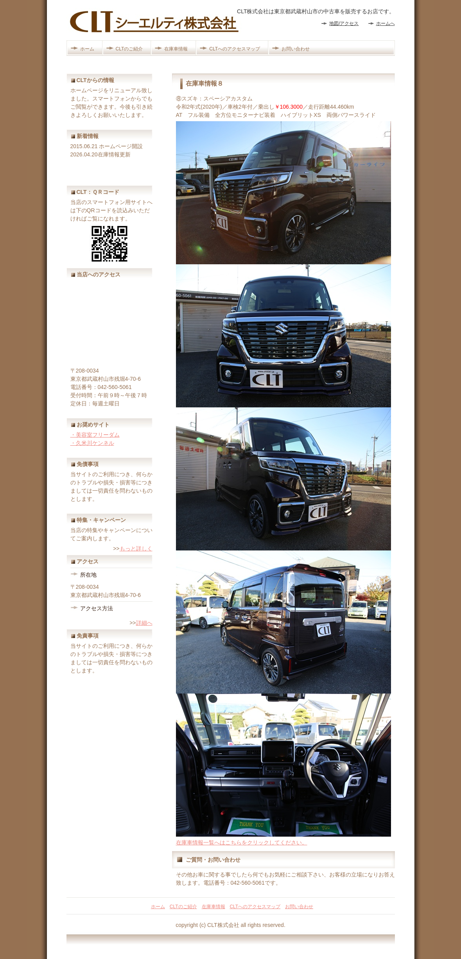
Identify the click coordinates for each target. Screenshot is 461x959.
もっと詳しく (136, 548)
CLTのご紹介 (129, 49)
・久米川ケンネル (92, 443)
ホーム (87, 49)
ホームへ (385, 23)
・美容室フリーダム (95, 435)
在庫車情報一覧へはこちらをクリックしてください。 (241, 842)
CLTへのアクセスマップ (234, 49)
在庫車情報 (176, 49)
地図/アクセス (344, 23)
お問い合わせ (296, 49)
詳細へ (144, 623)
